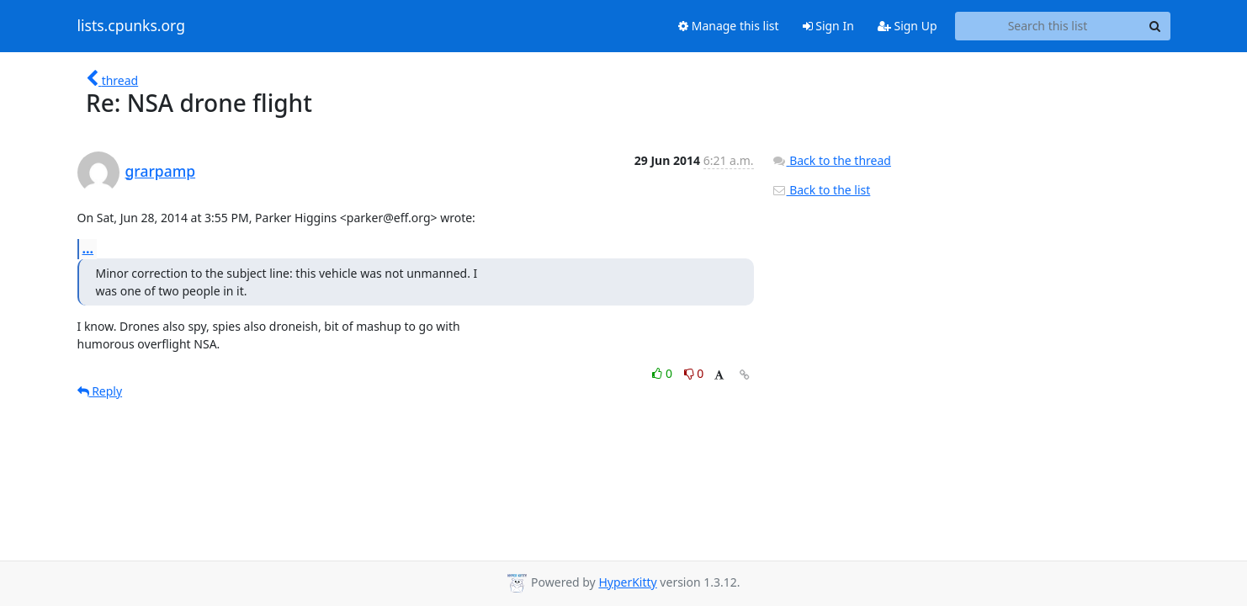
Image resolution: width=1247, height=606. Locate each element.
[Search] (1155, 26)
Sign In (828, 26)
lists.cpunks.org (131, 26)
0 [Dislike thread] (694, 373)
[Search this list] (1048, 26)
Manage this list (728, 26)
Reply (100, 391)
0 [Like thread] (663, 373)
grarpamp (160, 171)
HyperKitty (627, 582)
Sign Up (907, 26)
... (88, 248)
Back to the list (821, 190)
